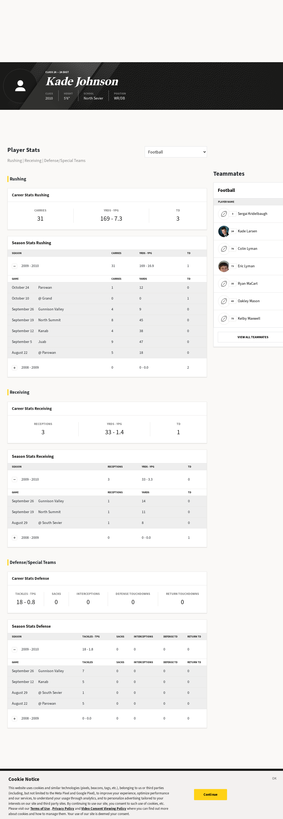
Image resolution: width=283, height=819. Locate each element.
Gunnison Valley (38, 309)
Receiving (33, 160)
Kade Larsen (237, 231)
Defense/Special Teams (65, 160)
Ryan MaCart (238, 283)
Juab (29, 341)
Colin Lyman (237, 248)
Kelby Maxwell (239, 318)
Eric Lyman (236, 266)
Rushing (14, 160)
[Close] (274, 783)
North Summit (36, 320)
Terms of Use (40, 812)
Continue (211, 798)
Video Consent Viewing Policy (103, 812)
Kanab (30, 330)
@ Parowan (34, 352)
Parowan (32, 287)
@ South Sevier (37, 522)
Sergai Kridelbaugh (242, 213)
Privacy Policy (63, 812)
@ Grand (32, 298)
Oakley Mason (239, 301)
